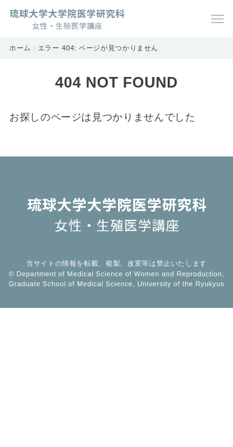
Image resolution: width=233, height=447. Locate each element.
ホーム (20, 48)
